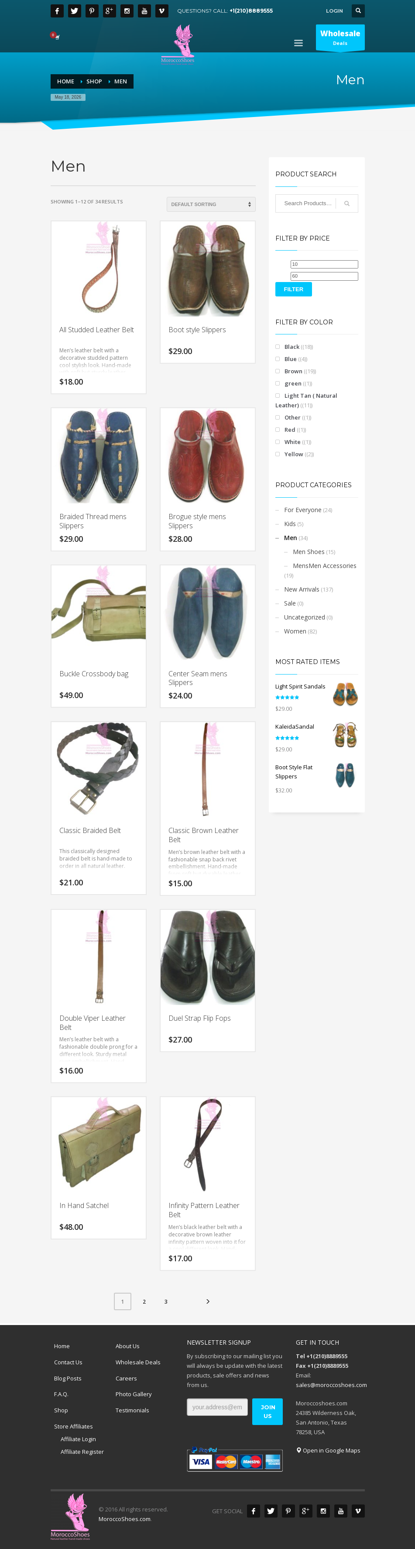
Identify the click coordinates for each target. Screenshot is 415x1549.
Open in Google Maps (328, 1450)
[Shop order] (211, 204)
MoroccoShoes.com (125, 1519)
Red (290, 430)
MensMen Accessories (325, 565)
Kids (290, 524)
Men (290, 538)
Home (62, 1346)
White (293, 442)
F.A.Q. (61, 1394)
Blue (291, 359)
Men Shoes (309, 551)
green (293, 383)
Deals (340, 39)
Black (292, 347)
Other (293, 417)
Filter (294, 289)
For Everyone (303, 510)
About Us (128, 1346)
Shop (61, 1410)
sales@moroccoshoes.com (331, 1385)
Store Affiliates (73, 1426)
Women (295, 631)
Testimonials (132, 1410)
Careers (126, 1378)
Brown (293, 371)
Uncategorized (304, 617)
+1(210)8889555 (251, 10)
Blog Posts (68, 1378)
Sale (290, 603)
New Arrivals (301, 589)
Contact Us (68, 1362)
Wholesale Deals (138, 1362)
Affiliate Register (82, 1452)
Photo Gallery (134, 1394)
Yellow (294, 454)
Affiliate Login (78, 1439)
